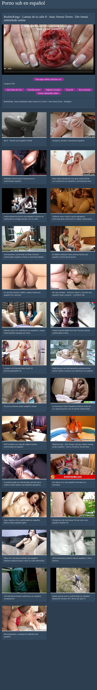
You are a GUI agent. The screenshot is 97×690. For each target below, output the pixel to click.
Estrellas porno (34, 90)
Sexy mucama (84, 90)
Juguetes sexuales (53, 90)
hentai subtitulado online (48, 93)
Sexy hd (69, 90)
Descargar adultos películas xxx (48, 79)
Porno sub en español (23, 3)
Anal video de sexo (14, 90)
